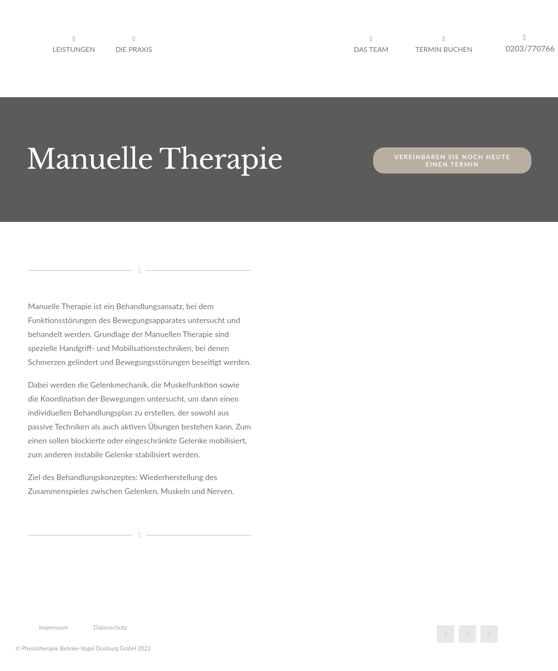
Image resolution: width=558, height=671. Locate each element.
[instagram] (489, 634)
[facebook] (445, 634)
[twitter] (467, 634)
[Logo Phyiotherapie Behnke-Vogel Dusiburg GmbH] (261, 12)
